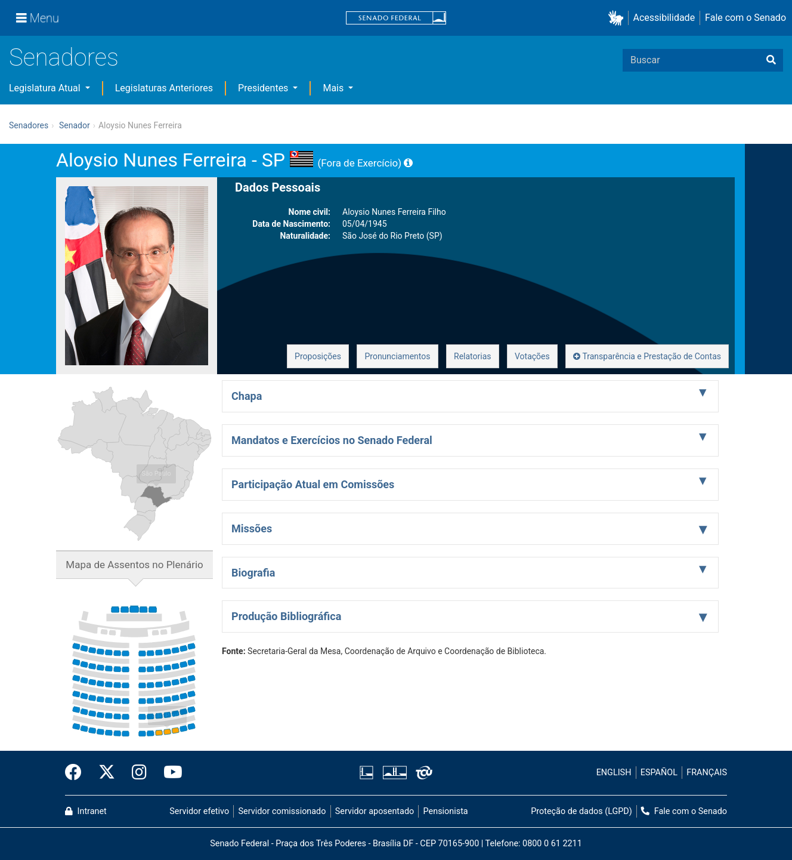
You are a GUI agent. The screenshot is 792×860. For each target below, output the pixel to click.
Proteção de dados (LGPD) (581, 811)
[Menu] (37, 18)
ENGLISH (614, 772)
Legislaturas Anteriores (164, 88)
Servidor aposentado (374, 811)
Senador (74, 125)
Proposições (318, 356)
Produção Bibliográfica (286, 616)
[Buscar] (771, 60)
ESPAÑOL (659, 772)
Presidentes (264, 88)
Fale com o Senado (745, 17)
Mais (334, 88)
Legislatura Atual (46, 88)
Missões (251, 528)
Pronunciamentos (397, 356)
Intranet (86, 811)
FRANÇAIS (706, 772)
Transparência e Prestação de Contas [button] (647, 356)
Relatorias (472, 356)
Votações (532, 356)
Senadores (64, 58)
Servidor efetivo (199, 811)
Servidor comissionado (282, 811)
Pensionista (445, 811)
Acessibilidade (664, 17)
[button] (618, 18)
